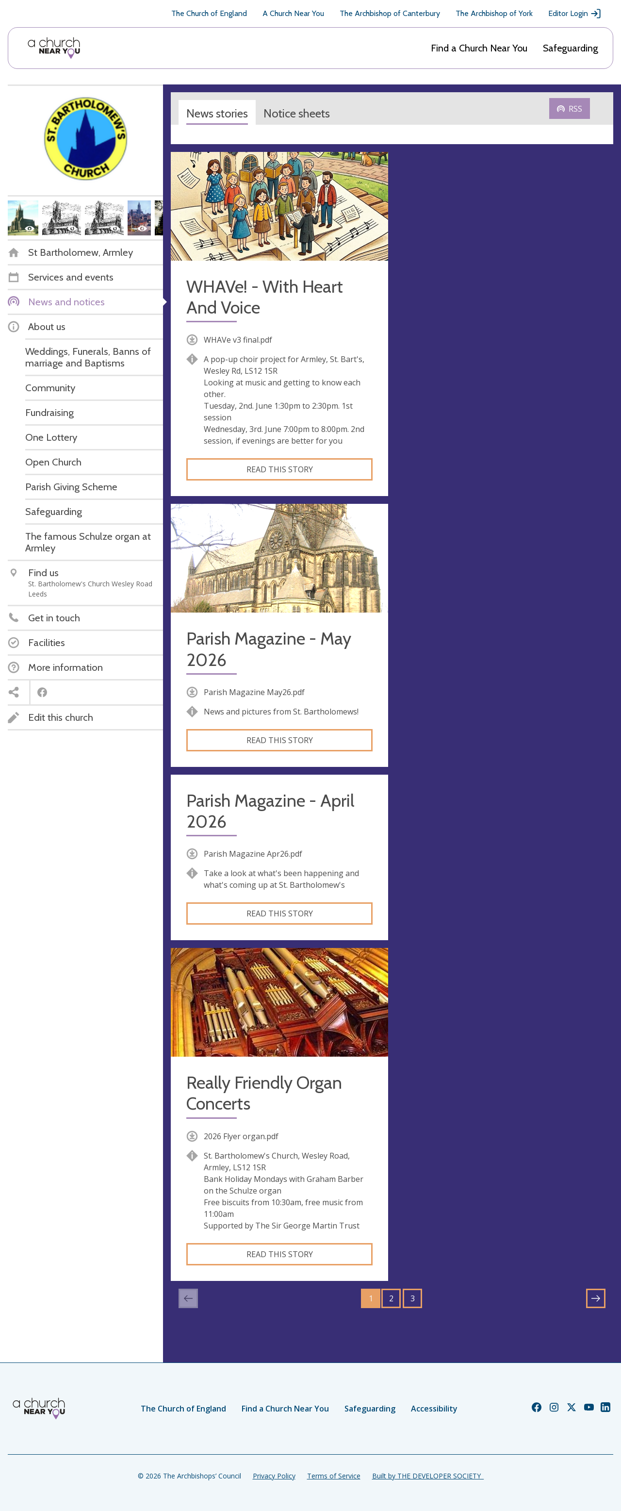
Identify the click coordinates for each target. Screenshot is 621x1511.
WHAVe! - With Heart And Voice (264, 297)
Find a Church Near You (479, 48)
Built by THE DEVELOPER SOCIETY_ (428, 1475)
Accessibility (434, 1408)
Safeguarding (570, 48)
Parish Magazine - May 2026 (268, 649)
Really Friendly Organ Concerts (264, 1093)
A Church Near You (293, 13)
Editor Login (575, 13)
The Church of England (209, 13)
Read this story (279, 469)
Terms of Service (333, 1475)
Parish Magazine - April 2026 (270, 811)
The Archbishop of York (494, 13)
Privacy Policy (274, 1475)
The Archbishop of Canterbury (390, 13)
